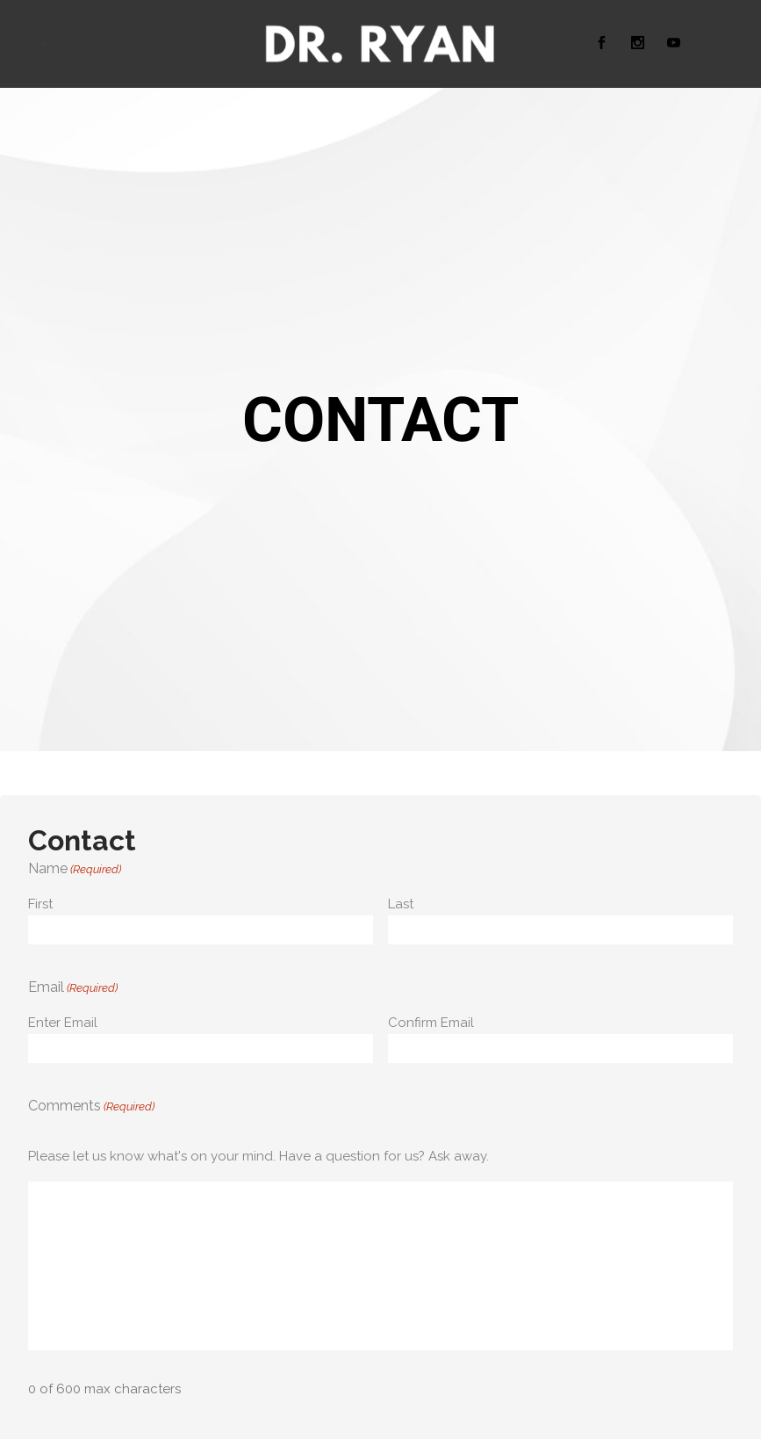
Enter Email (62, 1022)
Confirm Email (431, 1022)
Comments (91, 1107)
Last (400, 904)
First (40, 904)
